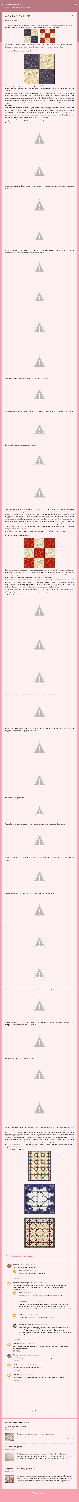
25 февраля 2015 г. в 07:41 (34, 1302)
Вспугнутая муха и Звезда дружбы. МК (20, 1469)
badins (47, 1497)
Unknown (16, 1343)
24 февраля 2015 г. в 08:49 (27, 1264)
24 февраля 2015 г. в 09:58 (30, 1292)
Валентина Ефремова (26, 1324)
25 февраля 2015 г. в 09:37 (30, 1314)
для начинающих (15, 1256)
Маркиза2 (16, 1264)
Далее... (70, 1438)
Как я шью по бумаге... (14, 1447)
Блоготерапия (13, 4)
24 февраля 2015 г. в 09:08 (40, 1283)
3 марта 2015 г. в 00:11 (29, 1365)
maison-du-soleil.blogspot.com (23, 1283)
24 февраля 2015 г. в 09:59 (30, 1270)
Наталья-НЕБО (18, 1365)
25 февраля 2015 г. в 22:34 (33, 1355)
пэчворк (31, 1256)
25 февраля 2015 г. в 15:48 (40, 1324)
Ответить (16, 1279)
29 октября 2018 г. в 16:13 (26, 1374)
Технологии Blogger (39, 1493)
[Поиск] (76, 5)
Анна (20, 1270)
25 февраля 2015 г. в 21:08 (26, 1343)
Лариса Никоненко (19, 1355)
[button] (72, 16)
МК (25, 1256)
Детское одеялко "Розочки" (16, 1427)
